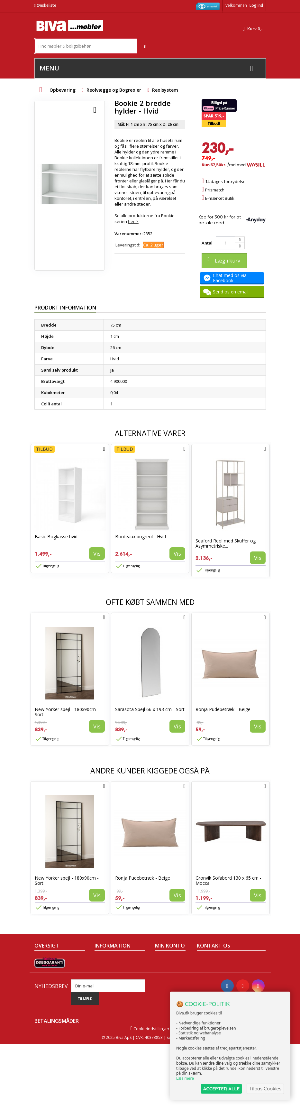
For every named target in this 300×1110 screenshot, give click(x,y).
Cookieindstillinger (150, 1095)
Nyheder (42, 977)
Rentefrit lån (107, 993)
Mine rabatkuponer (168, 1008)
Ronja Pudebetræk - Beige (222, 709)
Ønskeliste (45, 5)
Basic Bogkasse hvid (56, 536)
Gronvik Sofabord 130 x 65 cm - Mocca (228, 880)
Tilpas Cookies (265, 1089)
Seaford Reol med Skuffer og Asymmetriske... (225, 543)
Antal (207, 243)
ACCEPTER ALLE (221, 1089)
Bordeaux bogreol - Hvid (140, 536)
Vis (97, 553)
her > (133, 221)
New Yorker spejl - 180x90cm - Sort (67, 711)
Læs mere (185, 1078)
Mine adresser (169, 982)
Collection (43, 968)
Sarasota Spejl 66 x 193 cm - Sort (150, 709)
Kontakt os (44, 993)
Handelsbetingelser (114, 960)
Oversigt (42, 1002)
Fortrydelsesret (109, 1002)
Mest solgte (45, 985)
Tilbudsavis (45, 960)
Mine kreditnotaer (167, 971)
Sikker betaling (109, 977)
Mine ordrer (166, 960)
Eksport (102, 985)
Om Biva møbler (110, 968)
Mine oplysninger (166, 994)
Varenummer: (128, 233)
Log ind (256, 5)
